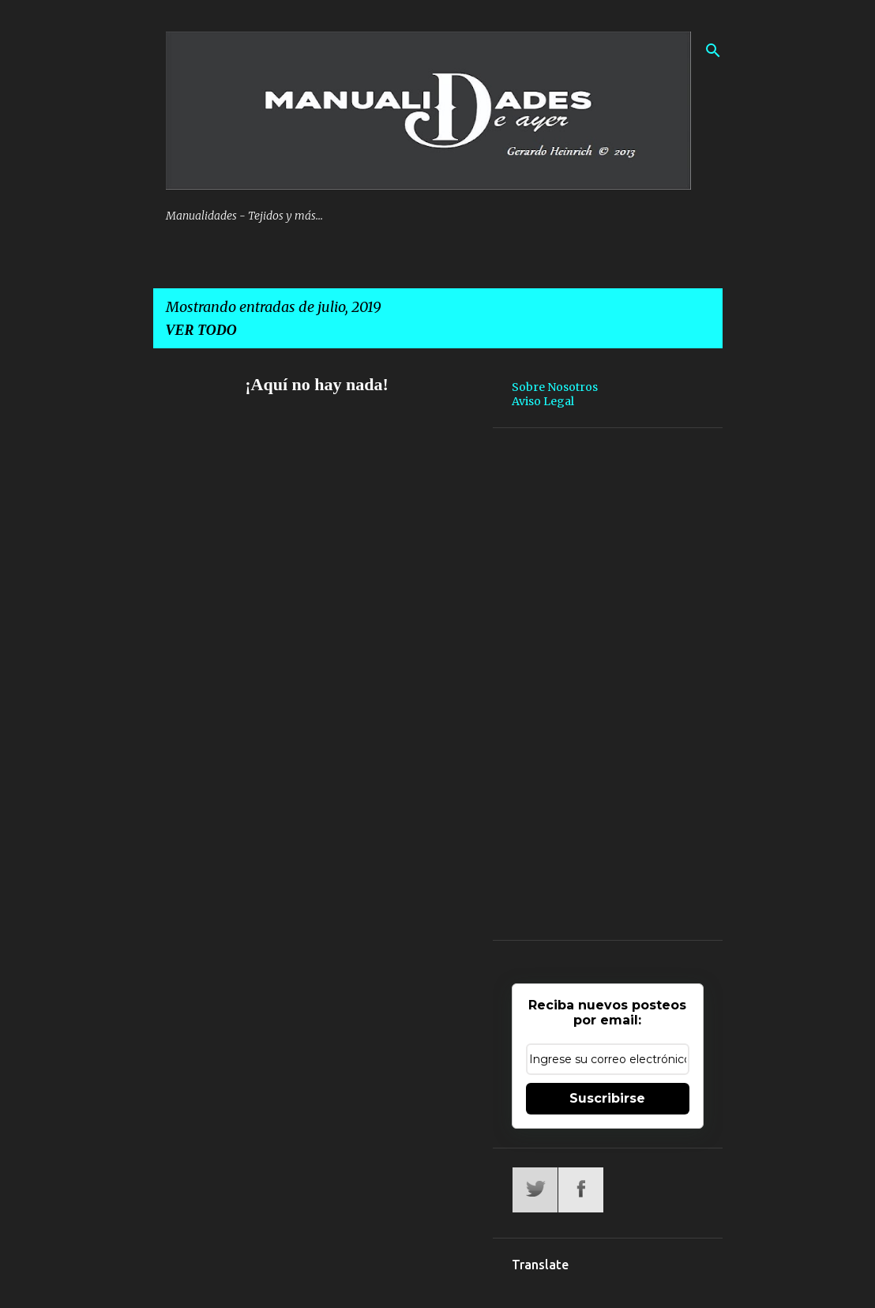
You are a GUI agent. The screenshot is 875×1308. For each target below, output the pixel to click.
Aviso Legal (543, 401)
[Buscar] (713, 51)
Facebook (580, 1189)
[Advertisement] (608, 684)
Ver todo (201, 330)
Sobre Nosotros (555, 387)
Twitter (535, 1189)
